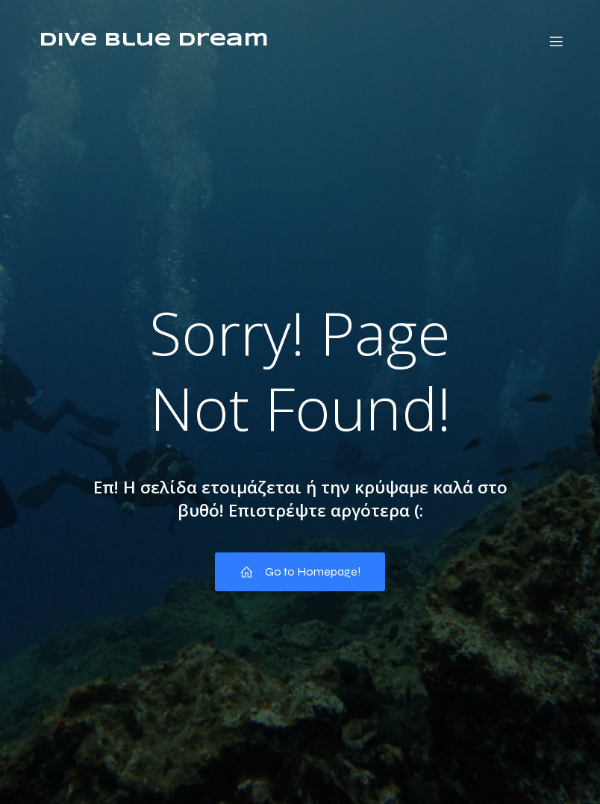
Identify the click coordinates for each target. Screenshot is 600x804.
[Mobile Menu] (556, 41)
